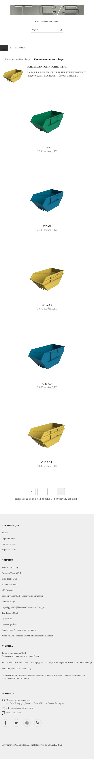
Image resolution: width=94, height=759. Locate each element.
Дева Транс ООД (9, 579)
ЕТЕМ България (9, 584)
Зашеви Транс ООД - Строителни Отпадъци (22, 596)
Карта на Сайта (9, 549)
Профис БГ (7, 618)
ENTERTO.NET (55, 745)
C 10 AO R (47, 462)
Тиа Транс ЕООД (10, 613)
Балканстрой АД (9, 624)
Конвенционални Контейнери (48, 59)
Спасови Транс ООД (11, 573)
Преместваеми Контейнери (17, 59)
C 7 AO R (47, 305)
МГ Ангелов (7, 590)
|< (32, 491)
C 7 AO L (47, 147)
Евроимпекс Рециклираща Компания (19, 630)
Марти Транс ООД (10, 567)
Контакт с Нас (8, 544)
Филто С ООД (8, 601)
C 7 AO (47, 226)
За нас (4, 532)
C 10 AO (47, 383)
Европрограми (8, 538)
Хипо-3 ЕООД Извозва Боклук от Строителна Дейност (27, 635)
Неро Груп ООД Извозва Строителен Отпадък (23, 607)
